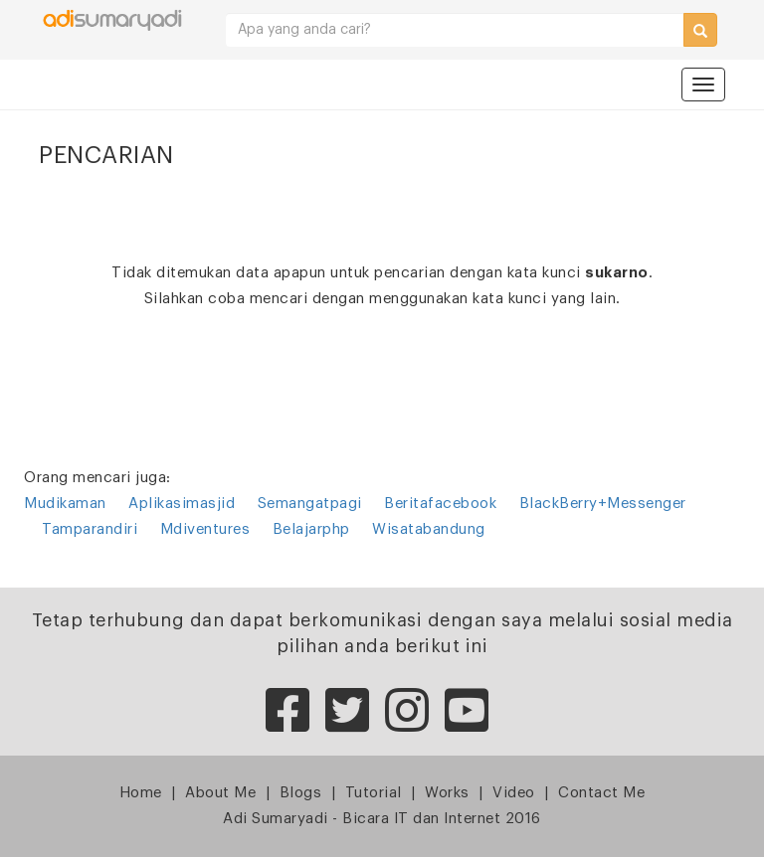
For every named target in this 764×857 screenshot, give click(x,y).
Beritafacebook (440, 503)
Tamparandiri (89, 529)
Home (140, 792)
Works (447, 792)
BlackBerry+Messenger (602, 503)
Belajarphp (311, 529)
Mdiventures (205, 529)
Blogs (301, 792)
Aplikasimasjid (181, 503)
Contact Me (601, 792)
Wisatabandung (428, 529)
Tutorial (373, 792)
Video (513, 792)
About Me (220, 792)
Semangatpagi (310, 503)
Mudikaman (65, 503)
